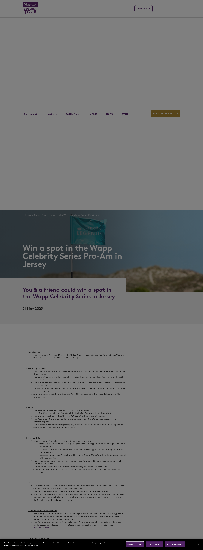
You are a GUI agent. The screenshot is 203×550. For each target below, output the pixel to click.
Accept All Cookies (175, 544)
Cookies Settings (134, 544)
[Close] (199, 544)
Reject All (154, 544)
